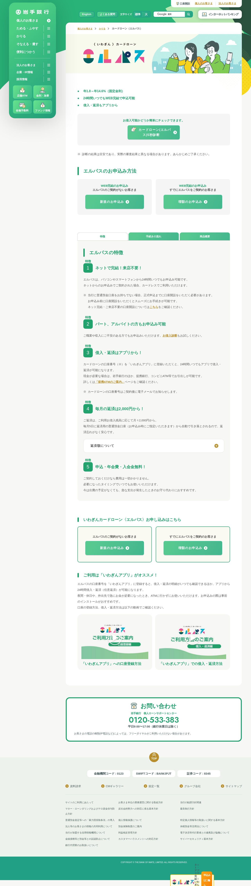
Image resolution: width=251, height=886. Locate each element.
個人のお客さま (204, 3)
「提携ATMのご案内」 (110, 382)
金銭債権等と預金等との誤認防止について (89, 844)
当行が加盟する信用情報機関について (87, 838)
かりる (105, 28)
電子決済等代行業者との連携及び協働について (207, 838)
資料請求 (73, 787)
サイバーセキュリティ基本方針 (198, 844)
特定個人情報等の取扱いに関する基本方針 (204, 820)
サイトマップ (231, 787)
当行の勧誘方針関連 (191, 803)
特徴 (102, 237)
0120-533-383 (153, 720)
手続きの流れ (153, 237)
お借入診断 (170, 336)
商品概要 (204, 237)
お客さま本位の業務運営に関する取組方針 (142, 803)
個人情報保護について (131, 820)
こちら (153, 308)
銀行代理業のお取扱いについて (83, 851)
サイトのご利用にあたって (80, 803)
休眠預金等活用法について (195, 832)
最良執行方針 (187, 809)
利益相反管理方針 (128, 838)
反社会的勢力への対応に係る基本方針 (140, 809)
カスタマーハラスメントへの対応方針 (140, 844)
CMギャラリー (112, 787)
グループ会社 (190, 787)
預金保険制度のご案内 (131, 832)
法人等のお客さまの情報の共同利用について (90, 832)
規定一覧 (151, 787)
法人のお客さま (227, 3)
